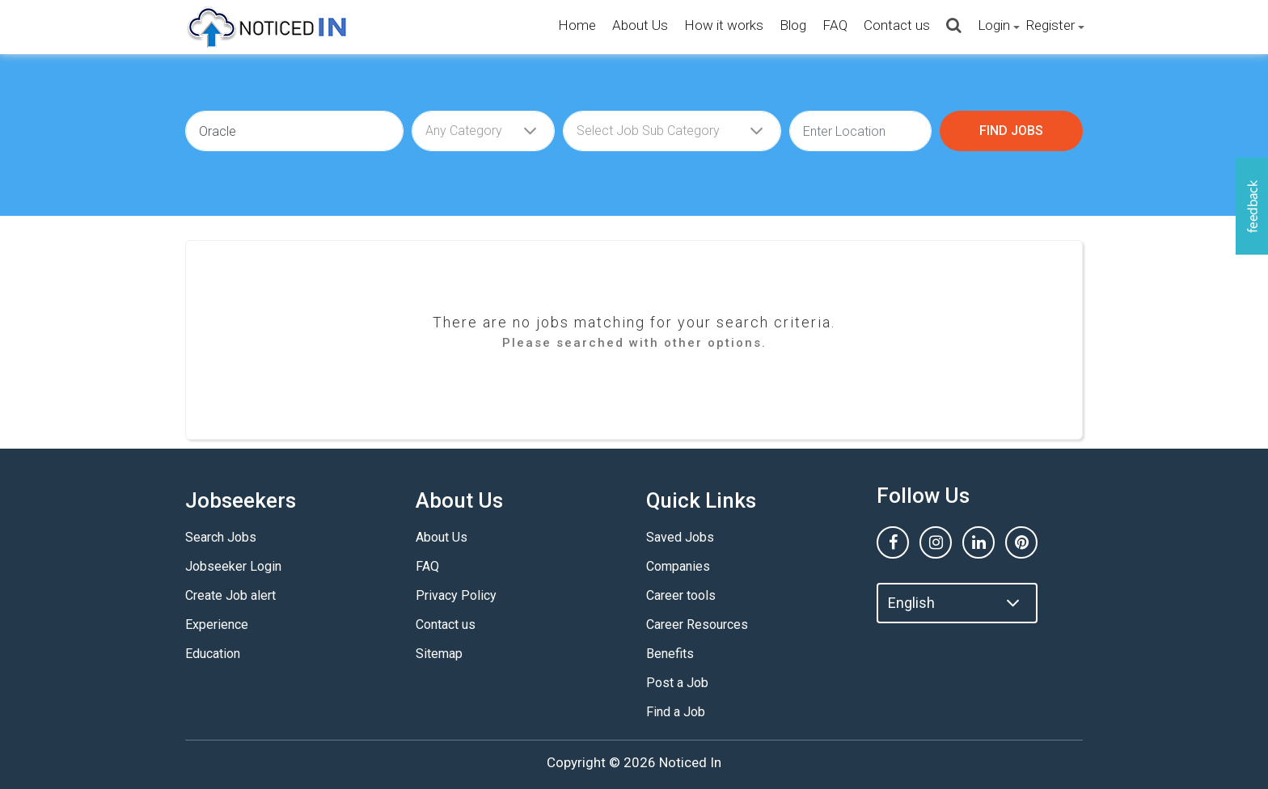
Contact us (897, 25)
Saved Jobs (680, 537)
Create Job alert (230, 595)
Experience (216, 624)
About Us (640, 25)
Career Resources (697, 624)
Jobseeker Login (233, 566)
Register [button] (1050, 25)
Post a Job (677, 682)
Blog (793, 25)
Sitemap (439, 653)
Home (577, 25)
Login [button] (994, 25)
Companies (678, 566)
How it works (723, 25)
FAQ (834, 25)
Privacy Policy (456, 595)
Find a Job (675, 711)
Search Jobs (220, 537)
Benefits (670, 653)
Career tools (681, 595)
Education (212, 653)
